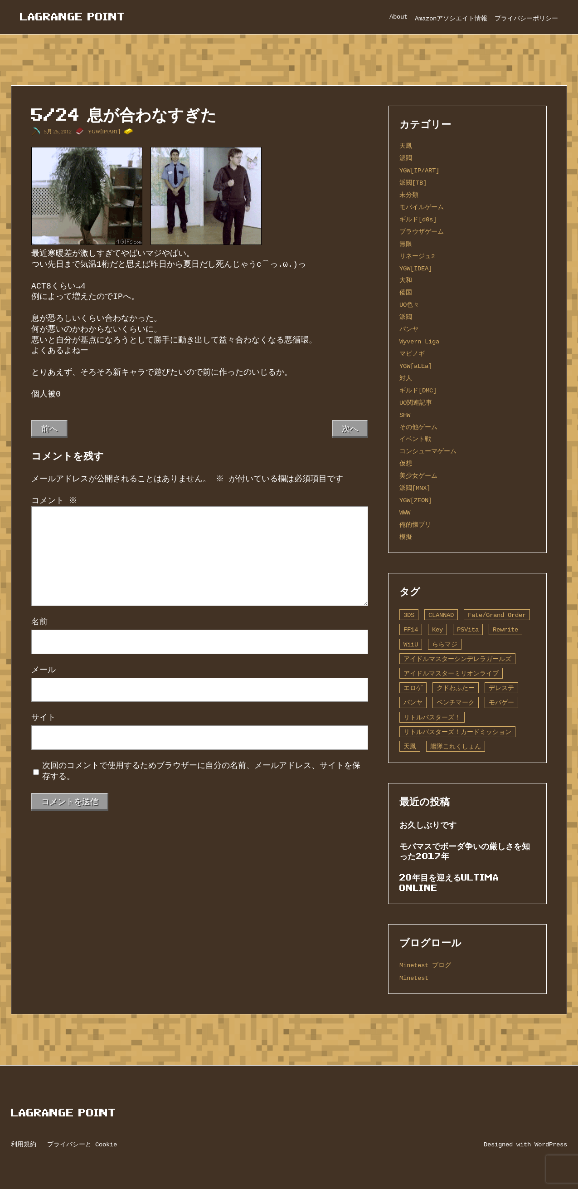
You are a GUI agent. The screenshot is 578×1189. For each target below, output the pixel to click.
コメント (54, 500)
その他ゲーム (418, 427)
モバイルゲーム (421, 207)
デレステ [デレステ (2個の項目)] (501, 688)
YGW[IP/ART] (104, 131)
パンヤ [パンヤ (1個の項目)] (413, 702)
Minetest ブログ (425, 965)
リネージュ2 (417, 256)
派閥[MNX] (414, 488)
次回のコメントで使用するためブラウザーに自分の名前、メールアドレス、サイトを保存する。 (201, 771)
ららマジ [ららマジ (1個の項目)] (444, 644)
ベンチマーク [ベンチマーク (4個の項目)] (456, 702)
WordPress (550, 1144)
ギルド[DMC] (418, 390)
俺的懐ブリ (415, 524)
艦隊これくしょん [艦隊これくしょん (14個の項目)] (455, 746)
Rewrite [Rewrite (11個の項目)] (505, 629)
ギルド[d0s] (418, 219)
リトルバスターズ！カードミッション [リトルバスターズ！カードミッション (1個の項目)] (457, 732)
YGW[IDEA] (415, 268)
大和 (405, 280)
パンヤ (408, 329)
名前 (39, 621)
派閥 (405, 158)
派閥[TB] (413, 182)
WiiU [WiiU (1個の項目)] (410, 644)
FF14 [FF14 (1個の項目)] (410, 629)
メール (43, 670)
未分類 (408, 195)
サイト (43, 717)
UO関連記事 (415, 402)
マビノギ (412, 353)
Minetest (413, 978)
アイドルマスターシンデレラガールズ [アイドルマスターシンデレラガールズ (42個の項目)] (457, 659)
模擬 (405, 537)
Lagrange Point (72, 16)
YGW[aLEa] (415, 366)
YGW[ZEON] (415, 500)
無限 (405, 244)
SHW (404, 415)
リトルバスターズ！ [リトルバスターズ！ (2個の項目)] (432, 717)
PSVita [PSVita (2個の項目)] (468, 629)
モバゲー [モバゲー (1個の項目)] (501, 702)
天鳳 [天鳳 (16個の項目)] (409, 746)
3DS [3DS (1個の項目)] (408, 615)
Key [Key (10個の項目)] (437, 629)
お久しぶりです (428, 825)
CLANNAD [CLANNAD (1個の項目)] (441, 615)
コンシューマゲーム (428, 451)
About (398, 16)
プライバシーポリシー (526, 18)
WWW (404, 512)
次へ (350, 428)
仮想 (405, 463)
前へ (49, 428)
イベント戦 (415, 439)
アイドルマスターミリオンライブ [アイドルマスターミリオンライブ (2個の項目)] (451, 673)
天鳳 (405, 146)
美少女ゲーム (418, 476)
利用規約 (23, 1144)
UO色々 (409, 304)
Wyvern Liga (419, 341)
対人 (405, 378)
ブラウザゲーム (421, 231)
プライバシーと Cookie (82, 1144)
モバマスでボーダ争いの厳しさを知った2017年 (464, 851)
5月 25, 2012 (58, 131)
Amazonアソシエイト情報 (451, 18)
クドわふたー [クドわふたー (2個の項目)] (456, 688)
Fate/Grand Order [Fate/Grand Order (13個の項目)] (497, 615)
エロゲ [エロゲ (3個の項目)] (413, 688)
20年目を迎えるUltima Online (449, 882)
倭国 (405, 292)
